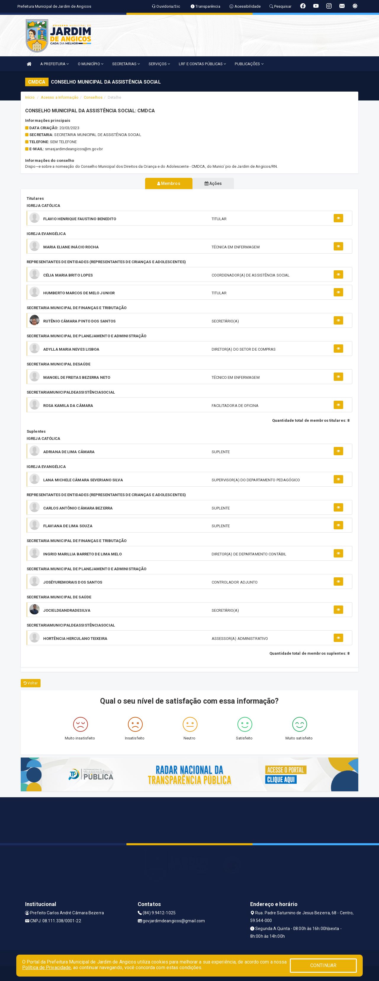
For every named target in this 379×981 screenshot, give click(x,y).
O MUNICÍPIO (90, 64)
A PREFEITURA (54, 64)
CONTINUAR (323, 965)
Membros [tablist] (168, 183)
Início (30, 97)
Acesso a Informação (59, 97)
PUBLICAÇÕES (249, 64)
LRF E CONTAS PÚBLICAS (202, 64)
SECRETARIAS (126, 64)
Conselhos (93, 97)
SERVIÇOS (159, 64)
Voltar (31, 683)
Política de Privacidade (46, 967)
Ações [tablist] (213, 183)
